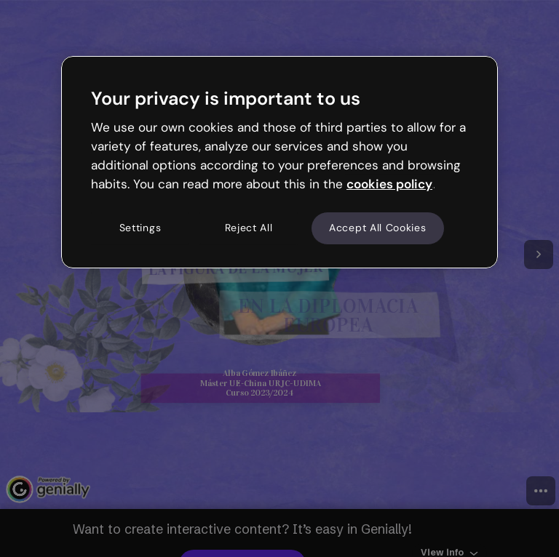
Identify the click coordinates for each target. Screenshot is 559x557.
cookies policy (389, 184)
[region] (279, 162)
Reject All (249, 228)
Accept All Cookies (378, 228)
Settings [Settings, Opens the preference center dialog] (140, 228)
